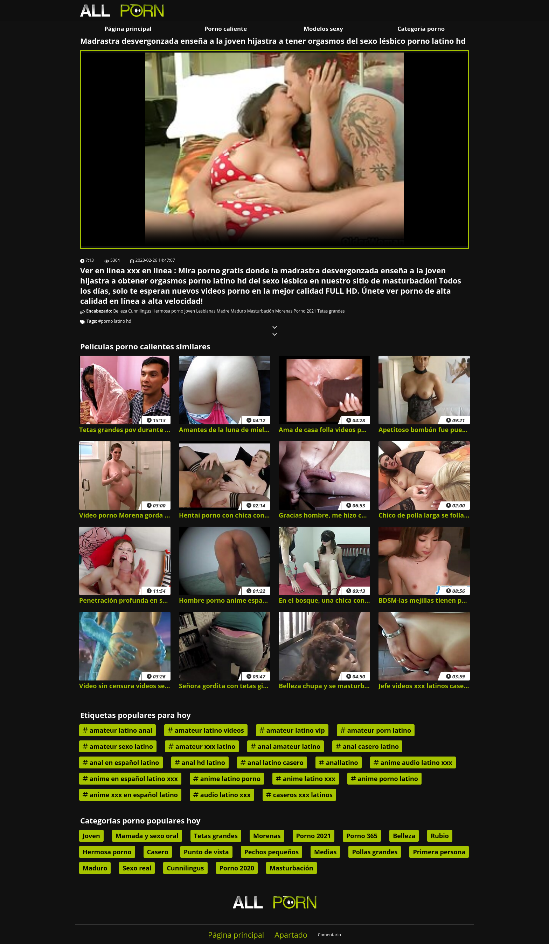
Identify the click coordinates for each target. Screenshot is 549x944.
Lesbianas (206, 311)
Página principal (128, 29)
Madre (223, 311)
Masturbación (260, 311)
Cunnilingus (139, 311)
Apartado (290, 935)
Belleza (120, 311)
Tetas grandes (331, 311)
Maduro (238, 311)
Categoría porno (421, 29)
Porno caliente (225, 29)
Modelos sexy (323, 29)
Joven (190, 311)
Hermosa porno (167, 311)
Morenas (283, 311)
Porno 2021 (305, 311)
